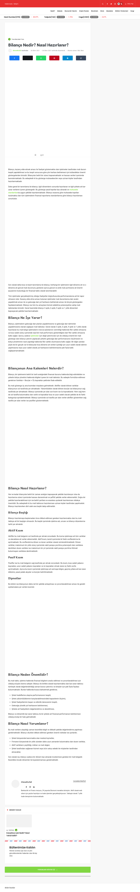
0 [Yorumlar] (41, 155)
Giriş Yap (129, 4)
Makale (59, 11)
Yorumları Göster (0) (46, 870)
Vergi (132, 11)
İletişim (16, 4)
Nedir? (52, 11)
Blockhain (94, 11)
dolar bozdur (10, 888)
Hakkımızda (9, 4)
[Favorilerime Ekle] (36, 155)
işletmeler (35, 336)
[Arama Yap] (102, 4)
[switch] (120, 3)
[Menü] (46, 11)
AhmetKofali (17, 50)
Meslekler (109, 11)
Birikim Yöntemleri (121, 11)
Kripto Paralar (84, 11)
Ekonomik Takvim (71, 11)
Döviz (102, 11)
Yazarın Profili (79, 781)
